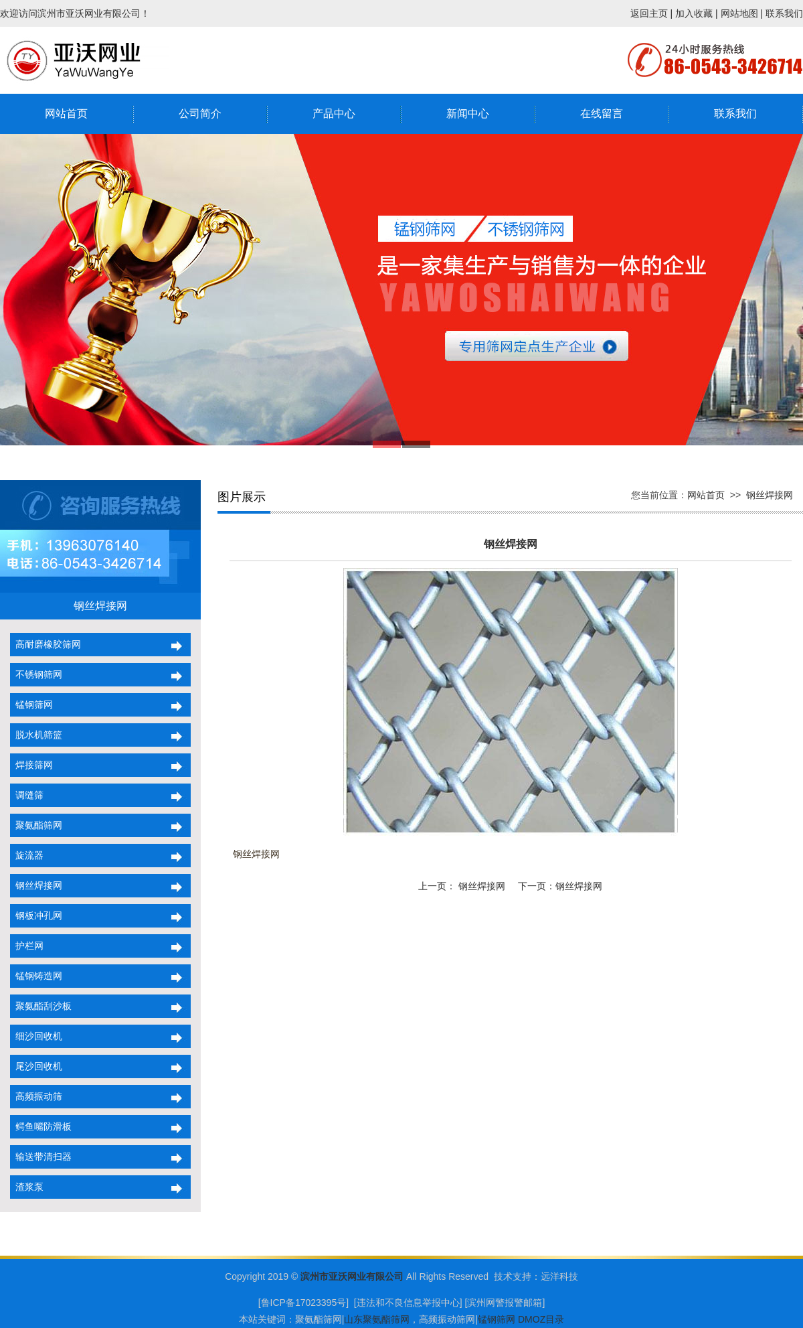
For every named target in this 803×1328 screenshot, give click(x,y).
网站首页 (66, 113)
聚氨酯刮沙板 (41, 1006)
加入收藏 (694, 13)
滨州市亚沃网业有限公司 (352, 1276)
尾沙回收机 (36, 1066)
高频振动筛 (36, 1096)
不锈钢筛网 (36, 674)
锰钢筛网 (31, 704)
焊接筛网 (31, 764)
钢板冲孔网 (36, 915)
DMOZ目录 (541, 1319)
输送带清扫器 (41, 1156)
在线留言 (601, 113)
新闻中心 (467, 113)
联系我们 (784, 13)
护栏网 (26, 945)
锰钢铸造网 (36, 975)
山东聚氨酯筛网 (377, 1319)
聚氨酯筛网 (36, 825)
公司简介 (200, 113)
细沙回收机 (36, 1036)
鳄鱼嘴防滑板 (41, 1126)
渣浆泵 (26, 1186)
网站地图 (739, 13)
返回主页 (649, 13)
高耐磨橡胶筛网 (45, 644)
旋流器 (26, 855)
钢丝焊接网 (36, 885)
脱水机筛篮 (36, 734)
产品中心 (334, 113)
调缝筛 (26, 795)
